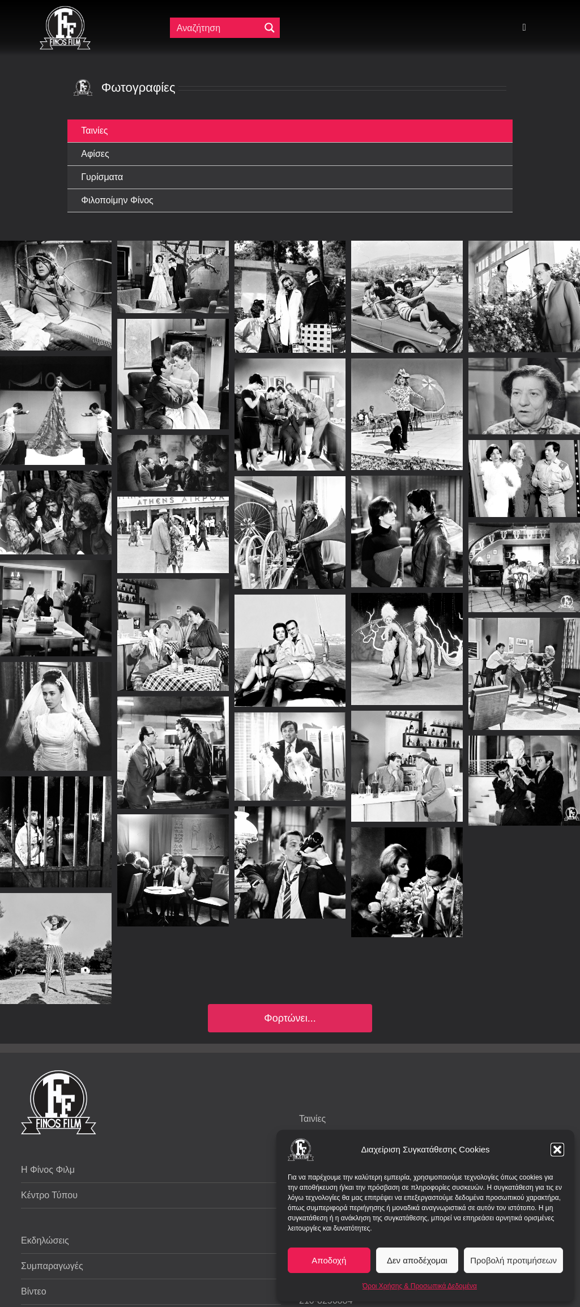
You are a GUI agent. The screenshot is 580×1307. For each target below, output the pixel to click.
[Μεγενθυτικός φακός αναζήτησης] (269, 27)
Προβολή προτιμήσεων (513, 1260)
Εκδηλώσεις (45, 1240)
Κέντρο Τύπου (49, 1195)
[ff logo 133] (65, 10)
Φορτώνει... (289, 1018)
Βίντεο (33, 1291)
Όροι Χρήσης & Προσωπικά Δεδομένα (419, 1286)
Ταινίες (312, 1119)
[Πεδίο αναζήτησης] (216, 28)
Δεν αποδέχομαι (417, 1260)
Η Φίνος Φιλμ (48, 1169)
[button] (557, 1149)
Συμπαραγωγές (52, 1266)
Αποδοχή (329, 1260)
